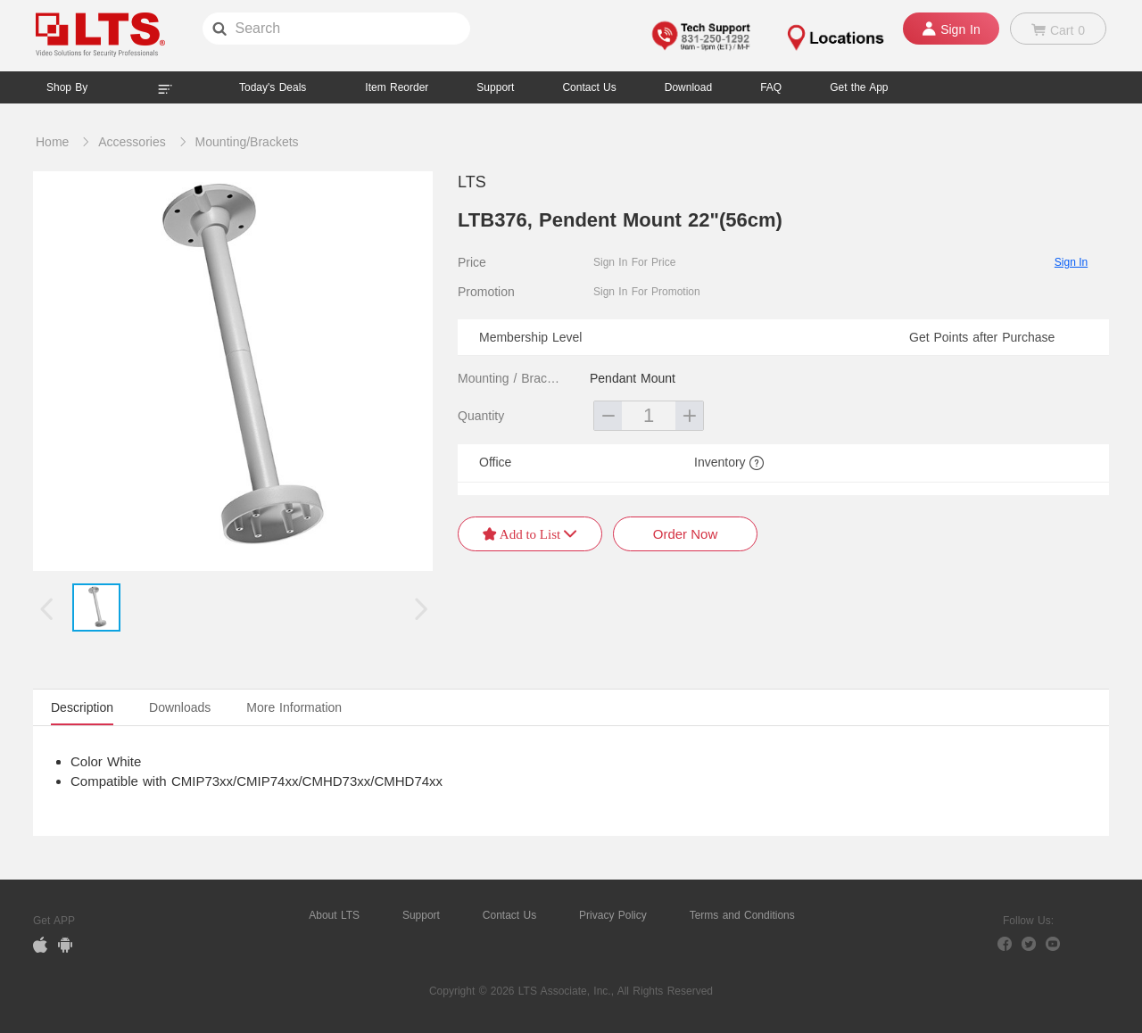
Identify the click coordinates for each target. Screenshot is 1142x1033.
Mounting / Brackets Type (511, 378)
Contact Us (509, 915)
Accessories (131, 142)
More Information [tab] (294, 707)
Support (495, 87)
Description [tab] (82, 707)
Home (52, 142)
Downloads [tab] (180, 707)
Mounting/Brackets (247, 142)
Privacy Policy (613, 915)
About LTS (334, 915)
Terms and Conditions (742, 915)
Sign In (1071, 262)
